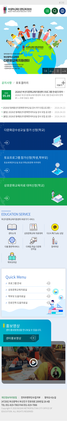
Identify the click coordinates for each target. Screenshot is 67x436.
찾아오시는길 (50, 397)
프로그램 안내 (14, 283)
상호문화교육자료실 (17, 289)
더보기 (59, 85)
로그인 (61, 2)
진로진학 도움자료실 (18, 302)
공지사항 (7, 83)
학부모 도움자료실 (16, 296)
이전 (50, 69)
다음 (63, 69)
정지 (56, 69)
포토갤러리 (22, 83)
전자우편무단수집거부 (30, 397)
